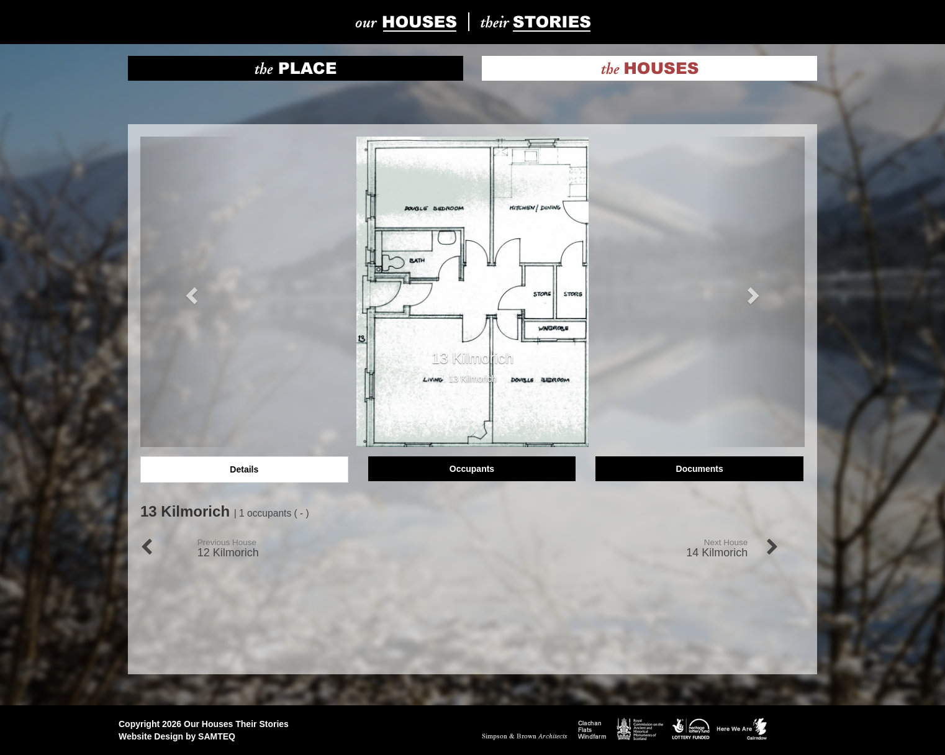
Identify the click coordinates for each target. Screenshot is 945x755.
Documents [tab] (699, 469)
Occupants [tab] (472, 469)
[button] (190, 292)
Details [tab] (244, 469)
